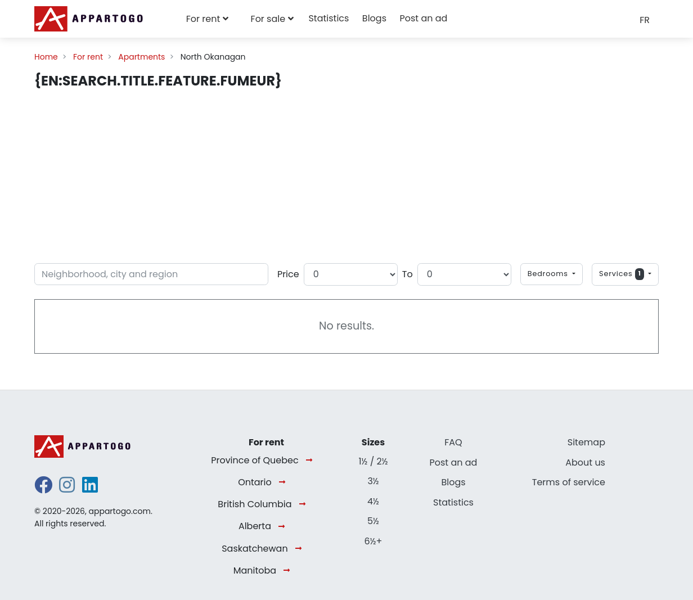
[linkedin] (90, 488)
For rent (203, 18)
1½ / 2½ (373, 461)
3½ (373, 481)
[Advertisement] (346, 174)
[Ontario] (284, 483)
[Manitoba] (288, 571)
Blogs (374, 18)
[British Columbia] (304, 505)
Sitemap (586, 442)
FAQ (453, 442)
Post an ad (423, 18)
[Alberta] (283, 527)
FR (645, 19)
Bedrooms (549, 273)
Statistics (328, 18)
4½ (373, 501)
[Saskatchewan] (300, 549)
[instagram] (67, 488)
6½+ (373, 541)
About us (585, 462)
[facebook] (43, 488)
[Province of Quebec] (311, 461)
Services (622, 274)
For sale (268, 18)
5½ (373, 521)
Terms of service (568, 482)
